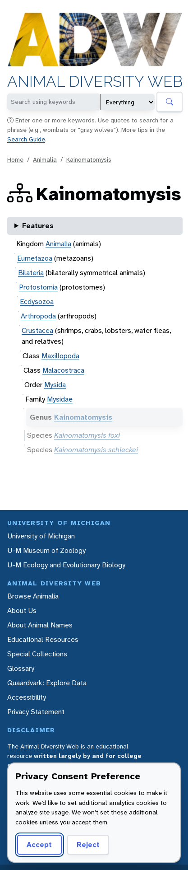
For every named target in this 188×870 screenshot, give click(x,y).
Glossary (20, 668)
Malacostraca (63, 370)
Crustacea (37, 330)
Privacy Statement (35, 711)
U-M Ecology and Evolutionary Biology (66, 565)
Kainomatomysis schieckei (96, 449)
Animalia (45, 159)
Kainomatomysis (88, 159)
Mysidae (60, 399)
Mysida (55, 384)
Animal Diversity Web (95, 81)
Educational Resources (42, 639)
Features (38, 225)
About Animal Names (40, 625)
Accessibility (26, 697)
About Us (22, 610)
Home (15, 159)
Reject (84, 844)
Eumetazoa (34, 258)
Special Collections (37, 654)
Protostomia (38, 287)
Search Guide (26, 139)
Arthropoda (38, 316)
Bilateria (31, 272)
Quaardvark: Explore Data (47, 683)
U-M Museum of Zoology (46, 550)
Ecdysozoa (37, 301)
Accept (37, 844)
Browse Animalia (33, 596)
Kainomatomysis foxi (87, 435)
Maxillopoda (60, 355)
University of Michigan (41, 536)
